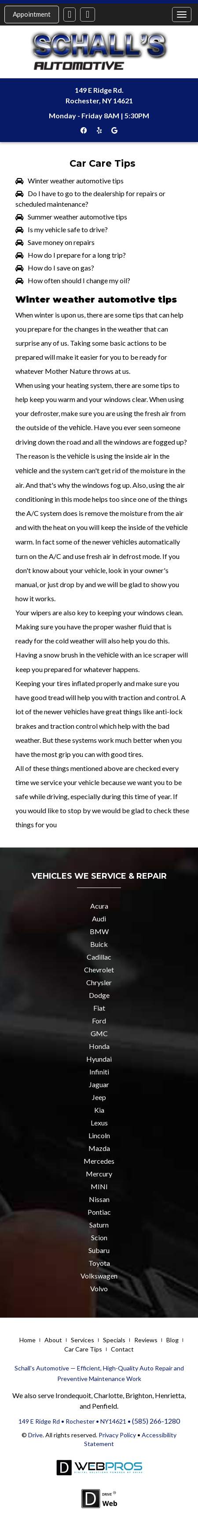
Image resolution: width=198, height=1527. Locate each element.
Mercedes (99, 1161)
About (53, 1340)
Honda (99, 1046)
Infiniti (99, 1071)
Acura (99, 906)
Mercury (99, 1173)
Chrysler (99, 982)
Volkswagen (99, 1275)
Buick (99, 944)
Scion (99, 1237)
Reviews (146, 1340)
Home (27, 1340)
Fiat (99, 1008)
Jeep (99, 1097)
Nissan (99, 1199)
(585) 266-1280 (156, 1421)
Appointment (32, 14)
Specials (114, 1340)
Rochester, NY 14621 (99, 100)
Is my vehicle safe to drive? (68, 229)
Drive (35, 1435)
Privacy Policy (116, 1435)
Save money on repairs (61, 242)
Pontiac (99, 1212)
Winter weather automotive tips (76, 180)
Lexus (99, 1122)
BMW (99, 931)
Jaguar (99, 1084)
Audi (99, 918)
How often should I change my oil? (79, 280)
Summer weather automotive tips (77, 216)
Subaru (99, 1250)
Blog (172, 1340)
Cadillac (99, 957)
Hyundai (99, 1059)
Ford (99, 1020)
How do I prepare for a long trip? (77, 255)
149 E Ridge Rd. (99, 90)
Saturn (99, 1224)
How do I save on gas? (61, 267)
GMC (99, 1033)
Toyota (99, 1263)
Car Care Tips (83, 1349)
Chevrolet (99, 969)
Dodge (99, 995)
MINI (99, 1186)
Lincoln (99, 1135)
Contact (122, 1349)
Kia (99, 1110)
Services (82, 1340)
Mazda (99, 1148)
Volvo (99, 1288)
